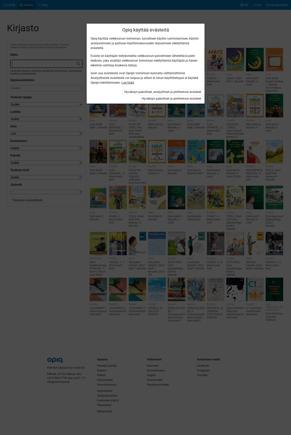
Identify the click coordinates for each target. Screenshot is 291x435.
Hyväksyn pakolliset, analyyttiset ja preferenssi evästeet (162, 92)
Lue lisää (127, 82)
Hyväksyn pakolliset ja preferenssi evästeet (171, 98)
